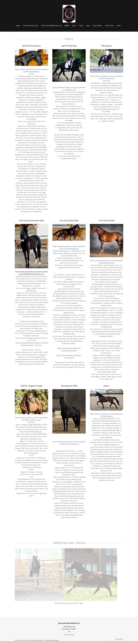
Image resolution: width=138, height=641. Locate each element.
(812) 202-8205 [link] (69, 635)
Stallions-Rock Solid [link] (30, 26)
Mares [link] (66, 26)
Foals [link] (74, 26)
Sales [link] (88, 26)
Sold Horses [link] (97, 26)
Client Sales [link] (109, 26)
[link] (69, 13)
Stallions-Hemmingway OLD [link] (51, 26)
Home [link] (18, 26)
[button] (119, 26)
